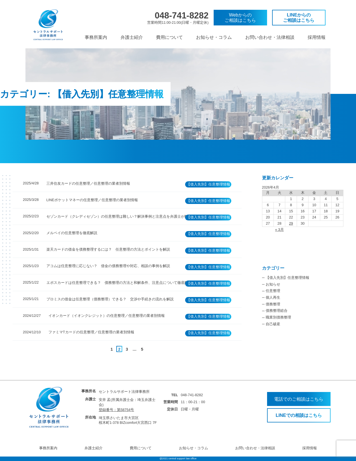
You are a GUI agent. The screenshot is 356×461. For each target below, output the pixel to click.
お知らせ (273, 284)
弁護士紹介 (132, 37)
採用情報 (317, 37)
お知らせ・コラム (214, 37)
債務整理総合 (276, 310)
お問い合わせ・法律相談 (269, 37)
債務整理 (273, 304)
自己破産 (273, 324)
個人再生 (273, 297)
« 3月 (279, 229)
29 (291, 223)
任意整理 (273, 291)
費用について (169, 37)
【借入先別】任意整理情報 (287, 277)
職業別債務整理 (278, 317)
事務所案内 (96, 37)
